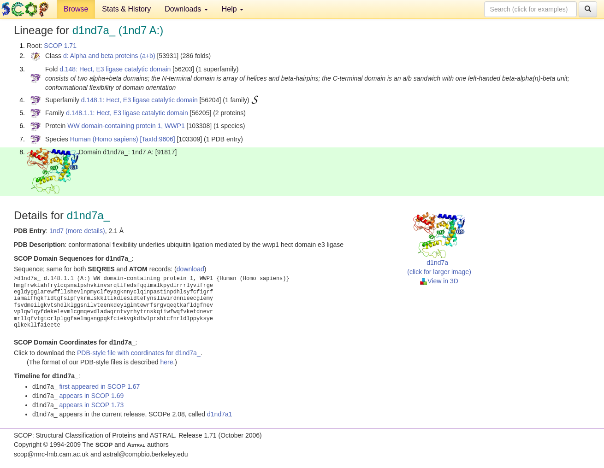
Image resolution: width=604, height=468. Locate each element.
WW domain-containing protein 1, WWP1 (125, 125)
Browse (76, 9)
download (190, 269)
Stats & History (126, 9)
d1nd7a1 (219, 414)
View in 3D (439, 281)
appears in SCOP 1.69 (91, 395)
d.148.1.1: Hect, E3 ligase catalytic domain (127, 113)
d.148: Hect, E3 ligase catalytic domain (115, 69)
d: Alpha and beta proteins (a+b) (109, 55)
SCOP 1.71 (60, 45)
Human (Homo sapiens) (104, 139)
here (166, 362)
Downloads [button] (186, 9)
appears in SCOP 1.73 (91, 405)
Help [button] (232, 9)
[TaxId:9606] (157, 139)
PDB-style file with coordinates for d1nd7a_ (139, 353)
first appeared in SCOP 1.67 (99, 386)
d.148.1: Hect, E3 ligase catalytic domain (139, 100)
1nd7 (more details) (77, 230)
